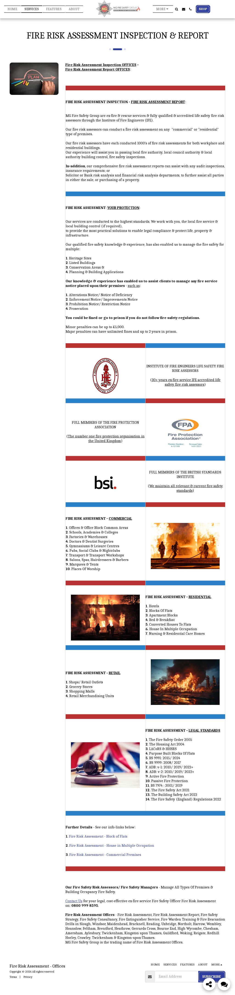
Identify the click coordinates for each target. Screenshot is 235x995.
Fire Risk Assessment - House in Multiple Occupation (111, 846)
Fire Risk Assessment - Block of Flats (98, 836)
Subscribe (211, 977)
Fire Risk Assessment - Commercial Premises (105, 855)
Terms (13, 977)
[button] (176, 9)
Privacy (27, 977)
